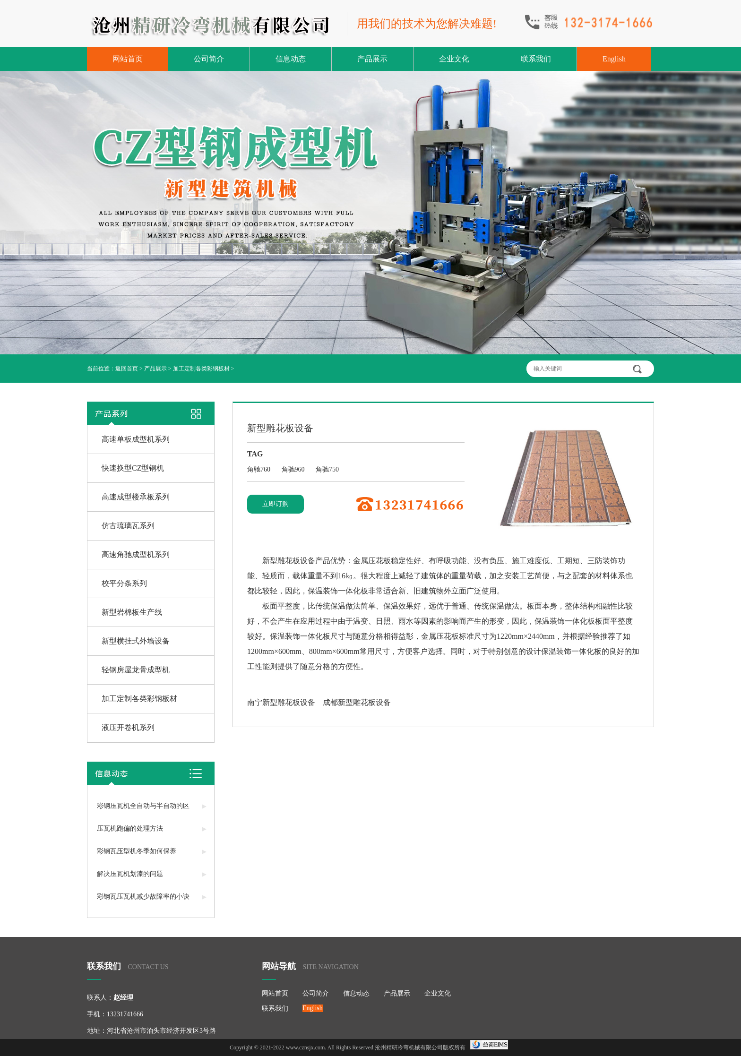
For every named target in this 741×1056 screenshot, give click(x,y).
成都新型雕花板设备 (357, 702)
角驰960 (294, 469)
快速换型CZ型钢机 (133, 468)
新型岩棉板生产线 (132, 612)
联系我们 (536, 59)
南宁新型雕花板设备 (281, 702)
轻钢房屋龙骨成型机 (136, 670)
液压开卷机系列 (128, 727)
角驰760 (259, 469)
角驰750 (327, 469)
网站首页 (127, 59)
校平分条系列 (124, 583)
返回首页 (126, 368)
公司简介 (209, 59)
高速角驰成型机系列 (136, 554)
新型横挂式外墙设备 (136, 641)
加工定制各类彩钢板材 (201, 368)
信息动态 (291, 59)
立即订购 (275, 503)
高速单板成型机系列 (136, 439)
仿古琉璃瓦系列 (128, 526)
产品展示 (372, 59)
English (614, 59)
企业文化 (454, 59)
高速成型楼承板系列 (136, 497)
